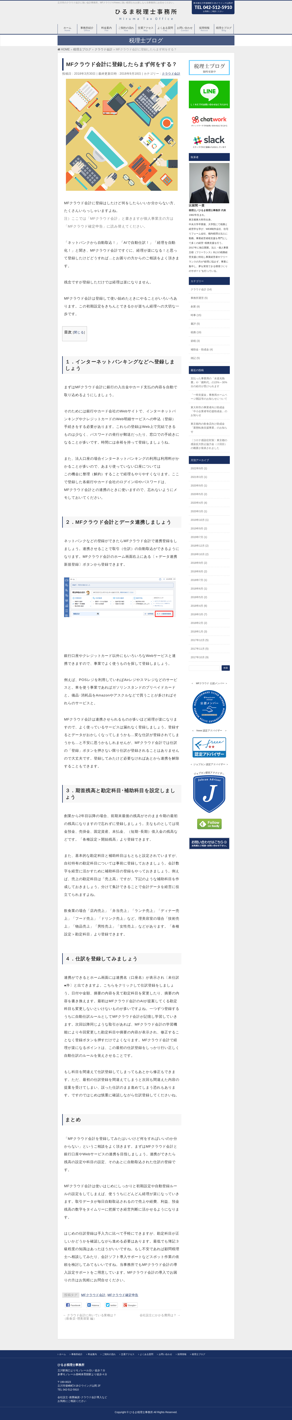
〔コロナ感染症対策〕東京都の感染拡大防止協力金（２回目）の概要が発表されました (209, 444)
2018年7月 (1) (199, 579)
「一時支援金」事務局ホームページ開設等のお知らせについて (209, 396)
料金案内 (92, 1354)
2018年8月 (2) (199, 571)
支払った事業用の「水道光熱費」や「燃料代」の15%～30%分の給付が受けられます (209, 382)
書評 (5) (195, 323)
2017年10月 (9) (200, 657)
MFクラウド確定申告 (122, 1295)
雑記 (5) (195, 358)
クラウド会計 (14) (201, 289)
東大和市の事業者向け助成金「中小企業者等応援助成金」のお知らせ (209, 411)
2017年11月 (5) (200, 648)
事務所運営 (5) (199, 297)
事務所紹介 (76, 1354)
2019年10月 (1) (200, 519)
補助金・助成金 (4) (202, 349)
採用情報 (181, 1354)
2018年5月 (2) (199, 597)
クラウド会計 (171, 73)
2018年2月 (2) (199, 622)
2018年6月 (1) (199, 588)
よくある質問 (146, 1354)
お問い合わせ (165, 1354)
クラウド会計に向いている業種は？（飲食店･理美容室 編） (89, 1317)
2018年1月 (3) (199, 631)
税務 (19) (196, 332)
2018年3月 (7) (199, 614)
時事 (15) (196, 315)
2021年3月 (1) (199, 476)
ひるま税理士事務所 (141, 1412)
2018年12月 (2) (200, 545)
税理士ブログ (198, 1354)
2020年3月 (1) (199, 511)
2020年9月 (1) (199, 485)
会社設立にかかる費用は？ (160, 1315)
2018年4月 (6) (199, 605)
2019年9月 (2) (199, 528)
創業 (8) (195, 306)
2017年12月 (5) (200, 640)
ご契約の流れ (109, 1354)
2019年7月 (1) (199, 537)
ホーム (62, 1354)
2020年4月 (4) (199, 502)
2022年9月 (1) (199, 468)
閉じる (79, 332)
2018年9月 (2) (199, 562)
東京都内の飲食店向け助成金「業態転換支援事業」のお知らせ (209, 427)
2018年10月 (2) (200, 554)
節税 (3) (195, 340)
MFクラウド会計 (93, 1295)
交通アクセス (127, 1354)
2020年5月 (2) (199, 494)
